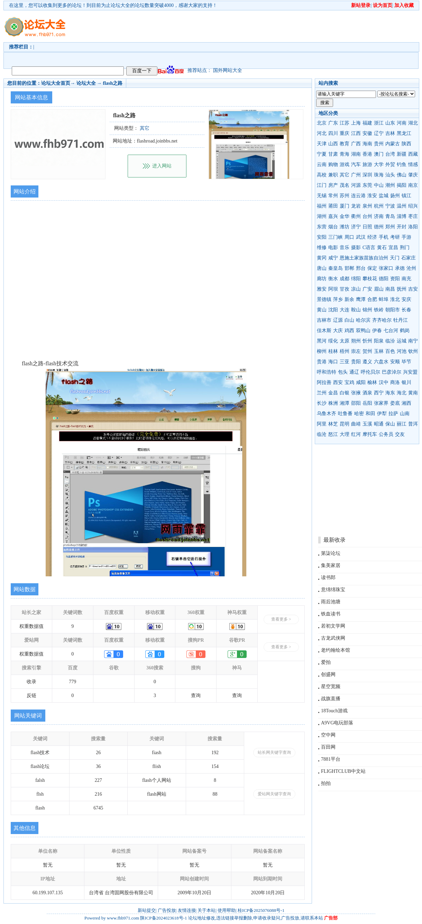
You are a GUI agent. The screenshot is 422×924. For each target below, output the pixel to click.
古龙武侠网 (333, 638)
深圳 (367, 174)
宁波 (390, 206)
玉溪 (367, 424)
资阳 (395, 278)
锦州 (367, 309)
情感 (413, 164)
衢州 (356, 216)
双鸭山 (363, 330)
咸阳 (361, 382)
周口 (349, 237)
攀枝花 (370, 278)
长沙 (322, 403)
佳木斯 (324, 330)
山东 (390, 123)
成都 (344, 278)
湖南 (356, 154)
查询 (196, 695)
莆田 (333, 206)
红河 (356, 434)
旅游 (367, 164)
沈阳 (333, 309)
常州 (333, 195)
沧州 (411, 268)
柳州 (322, 351)
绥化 (333, 341)
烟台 (333, 226)
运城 (401, 341)
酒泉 (367, 392)
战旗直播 (330, 698)
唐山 (322, 268)
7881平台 (330, 759)
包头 (343, 372)
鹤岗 (405, 330)
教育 (344, 143)
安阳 (322, 237)
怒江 (333, 434)
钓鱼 (401, 164)
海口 (333, 361)
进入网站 (162, 165)
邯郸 (349, 268)
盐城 (383, 195)
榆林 (372, 382)
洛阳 (413, 226)
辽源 (338, 320)
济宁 (356, 226)
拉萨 (393, 413)
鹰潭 (361, 299)
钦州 (413, 351)
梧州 (344, 351)
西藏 (413, 154)
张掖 (356, 392)
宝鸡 (349, 382)
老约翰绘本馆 (335, 650)
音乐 (344, 247)
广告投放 (167, 910)
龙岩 (356, 206)
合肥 (372, 299)
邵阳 (356, 403)
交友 (400, 434)
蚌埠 (383, 299)
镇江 (406, 195)
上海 (356, 123)
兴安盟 (410, 372)
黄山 (322, 309)
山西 (333, 143)
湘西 (406, 403)
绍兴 (413, 206)
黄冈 (322, 257)
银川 (406, 382)
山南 (405, 413)
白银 (344, 392)
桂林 (333, 351)
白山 (349, 320)
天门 (395, 257)
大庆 (338, 330)
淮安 (372, 195)
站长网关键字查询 (274, 752)
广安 (367, 289)
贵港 (322, 361)
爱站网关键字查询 (274, 794)
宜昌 (393, 247)
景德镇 (324, 299)
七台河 (391, 330)
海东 (390, 392)
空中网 (328, 735)
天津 (322, 143)
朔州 (356, 341)
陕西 (406, 143)
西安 (338, 382)
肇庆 (413, 174)
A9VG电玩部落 (337, 722)
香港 (367, 154)
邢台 (361, 268)
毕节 (406, 361)
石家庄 (408, 257)
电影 (333, 247)
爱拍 (326, 662)
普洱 (413, 424)
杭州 (379, 206)
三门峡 (335, 237)
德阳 (383, 278)
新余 (349, 299)
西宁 (379, 392)
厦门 (344, 206)
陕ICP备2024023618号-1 (163, 918)
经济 (372, 237)
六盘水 (381, 361)
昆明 (344, 424)
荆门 (405, 247)
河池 (401, 351)
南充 (406, 278)
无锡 (322, 195)
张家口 (386, 268)
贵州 (379, 143)
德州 (379, 226)
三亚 (344, 361)
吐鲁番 (345, 413)
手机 (383, 237)
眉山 (379, 289)
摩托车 (370, 434)
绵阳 (356, 278)
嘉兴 (333, 216)
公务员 (386, 434)
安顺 (395, 361)
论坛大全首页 (55, 83)
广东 (333, 123)
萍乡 (338, 299)
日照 (367, 226)
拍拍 (326, 783)
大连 (344, 309)
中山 (379, 185)
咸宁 (333, 257)
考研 (395, 237)
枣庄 (413, 216)
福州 (322, 206)
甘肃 (333, 154)
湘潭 (344, 403)
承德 (400, 268)
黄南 (413, 392)
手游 (406, 237)
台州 (367, 216)
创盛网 (328, 674)
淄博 (401, 216)
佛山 (401, 174)
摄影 (356, 247)
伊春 (377, 330)
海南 (367, 143)
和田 (370, 413)
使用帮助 (227, 910)
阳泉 (379, 341)
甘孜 (344, 289)
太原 (344, 341)
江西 (356, 133)
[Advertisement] (116, 37)
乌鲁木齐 (326, 413)
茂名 (344, 185)
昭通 (379, 424)
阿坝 (333, 289)
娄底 (395, 403)
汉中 (383, 382)
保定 (372, 268)
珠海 (379, 174)
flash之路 (113, 83)
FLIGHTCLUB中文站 (343, 771)
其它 (344, 174)
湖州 (322, 216)
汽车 (356, 164)
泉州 (367, 206)
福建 (367, 123)
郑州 (390, 226)
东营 (322, 226)
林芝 (333, 424)
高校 (322, 174)
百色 (390, 351)
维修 (322, 247)
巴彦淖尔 (391, 372)
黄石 (382, 247)
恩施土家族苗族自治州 (364, 257)
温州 (401, 206)
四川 (333, 133)
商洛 (395, 382)
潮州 (390, 185)
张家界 (381, 403)
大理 (344, 434)
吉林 (390, 133)
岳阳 (367, 403)
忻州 (367, 341)
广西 (356, 143)
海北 (401, 392)
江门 (322, 185)
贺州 (367, 351)
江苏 (344, 123)
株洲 (333, 403)
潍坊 (344, 226)
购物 (333, 164)
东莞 (367, 185)
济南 (379, 216)
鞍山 (356, 309)
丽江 (401, 424)
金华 (344, 216)
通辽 (354, 372)
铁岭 (379, 309)
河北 (322, 133)
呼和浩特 (326, 372)
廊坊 (322, 278)
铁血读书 (330, 613)
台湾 (390, 154)
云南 (322, 164)
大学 (379, 164)
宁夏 (322, 154)
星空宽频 (330, 686)
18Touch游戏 (334, 710)
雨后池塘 (330, 601)
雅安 (322, 289)
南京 (413, 185)
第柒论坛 (330, 553)
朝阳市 (392, 309)
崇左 (356, 351)
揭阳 (401, 185)
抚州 (401, 289)
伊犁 (382, 413)
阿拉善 (324, 382)
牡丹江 (400, 320)
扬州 (395, 195)
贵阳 (356, 361)
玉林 (379, 351)
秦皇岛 (335, 268)
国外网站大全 (227, 70)
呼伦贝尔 (370, 372)
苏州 (344, 195)
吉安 (413, 289)
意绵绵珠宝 (333, 589)
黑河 (322, 341)
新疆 (401, 154)
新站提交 (147, 910)
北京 (322, 123)
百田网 (328, 747)
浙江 (379, 123)
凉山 (356, 289)
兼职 (333, 174)
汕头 (390, 174)
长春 (406, 309)
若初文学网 (333, 626)
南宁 (413, 341)
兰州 (322, 392)
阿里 (322, 424)
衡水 (333, 278)
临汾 (390, 341)
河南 (401, 123)
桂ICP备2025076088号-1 (261, 910)
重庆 (344, 133)
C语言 (369, 247)
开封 (401, 226)
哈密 (359, 413)
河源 (356, 185)
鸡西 (349, 330)
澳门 (379, 154)
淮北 (395, 299)
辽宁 (379, 133)
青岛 (390, 216)
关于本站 (206, 910)
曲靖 (356, 424)
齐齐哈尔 (382, 320)
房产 (333, 185)
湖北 (413, 123)
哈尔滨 (363, 320)
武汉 (361, 237)
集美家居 (330, 565)
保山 (390, 424)
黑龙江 (404, 133)
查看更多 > (281, 619)
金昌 (333, 392)
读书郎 (328, 577)
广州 (356, 174)
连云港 (358, 195)
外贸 (390, 164)
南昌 (390, 289)
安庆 (406, 299)
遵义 (367, 361)
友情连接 (187, 910)
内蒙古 (392, 143)
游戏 (344, 164)
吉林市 (324, 320)
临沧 (322, 434)
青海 (344, 154)
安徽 (367, 133)
